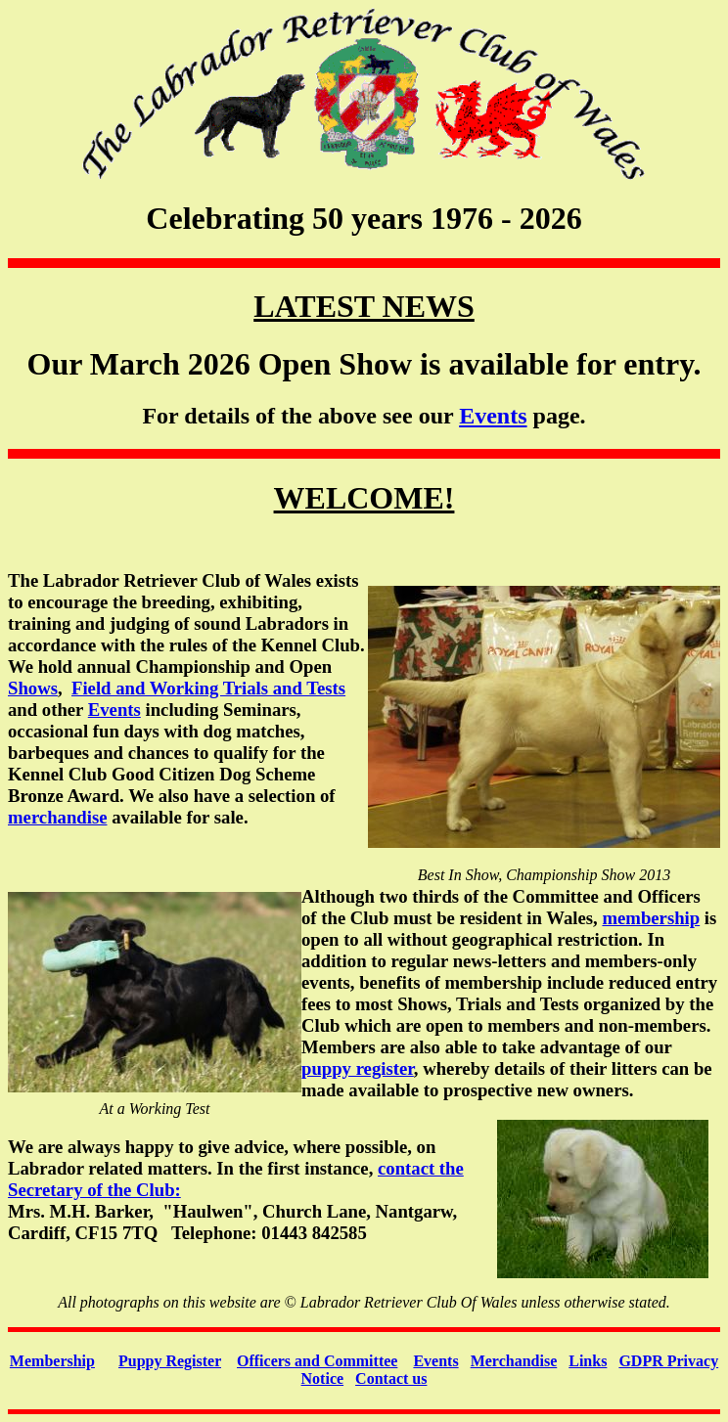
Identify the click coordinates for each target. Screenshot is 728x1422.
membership (651, 918)
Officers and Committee (317, 1361)
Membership (52, 1361)
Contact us (391, 1378)
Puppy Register (169, 1361)
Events (492, 415)
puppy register (357, 1068)
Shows (33, 688)
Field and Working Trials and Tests (208, 688)
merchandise (57, 817)
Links (588, 1361)
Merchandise (514, 1361)
